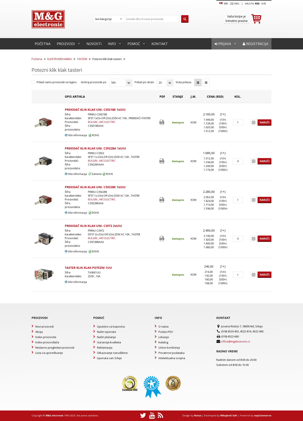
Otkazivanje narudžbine (112, 353)
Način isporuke (106, 332)
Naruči (265, 122)
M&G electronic (55, 415)
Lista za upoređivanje (49, 353)
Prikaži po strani (144, 82)
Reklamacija (104, 347)
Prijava (223, 43)
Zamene (95, 174)
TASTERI (82, 59)
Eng (234, 3)
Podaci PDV (165, 332)
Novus (197, 415)
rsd (257, 3)
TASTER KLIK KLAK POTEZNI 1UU (88, 268)
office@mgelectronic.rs (235, 341)
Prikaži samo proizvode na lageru (57, 82)
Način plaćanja (106, 337)
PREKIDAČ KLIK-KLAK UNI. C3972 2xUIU (93, 226)
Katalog (163, 342)
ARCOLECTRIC (107, 122)
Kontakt (160, 43)
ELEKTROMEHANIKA (59, 59)
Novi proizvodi (44, 326)
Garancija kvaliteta (109, 342)
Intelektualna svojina (171, 358)
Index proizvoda (45, 337)
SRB (223, 3)
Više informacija (76, 135)
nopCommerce (262, 415)
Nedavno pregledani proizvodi (54, 347)
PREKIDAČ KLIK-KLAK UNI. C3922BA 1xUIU (95, 148)
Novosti (94, 43)
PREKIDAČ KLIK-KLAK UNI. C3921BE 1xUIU (95, 110)
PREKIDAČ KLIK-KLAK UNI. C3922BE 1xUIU (95, 187)
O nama (163, 326)
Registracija (255, 43)
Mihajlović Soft (228, 415)
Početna (42, 43)
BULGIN (93, 122)
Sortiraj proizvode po (93, 82)
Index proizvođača (47, 342)
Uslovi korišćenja (169, 347)
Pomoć (134, 43)
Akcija (39, 332)
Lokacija (163, 337)
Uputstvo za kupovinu (111, 326)
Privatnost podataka (171, 353)
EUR (264, 3)
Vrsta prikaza (183, 82)
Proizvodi (66, 43)
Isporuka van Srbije (109, 358)
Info (112, 43)
